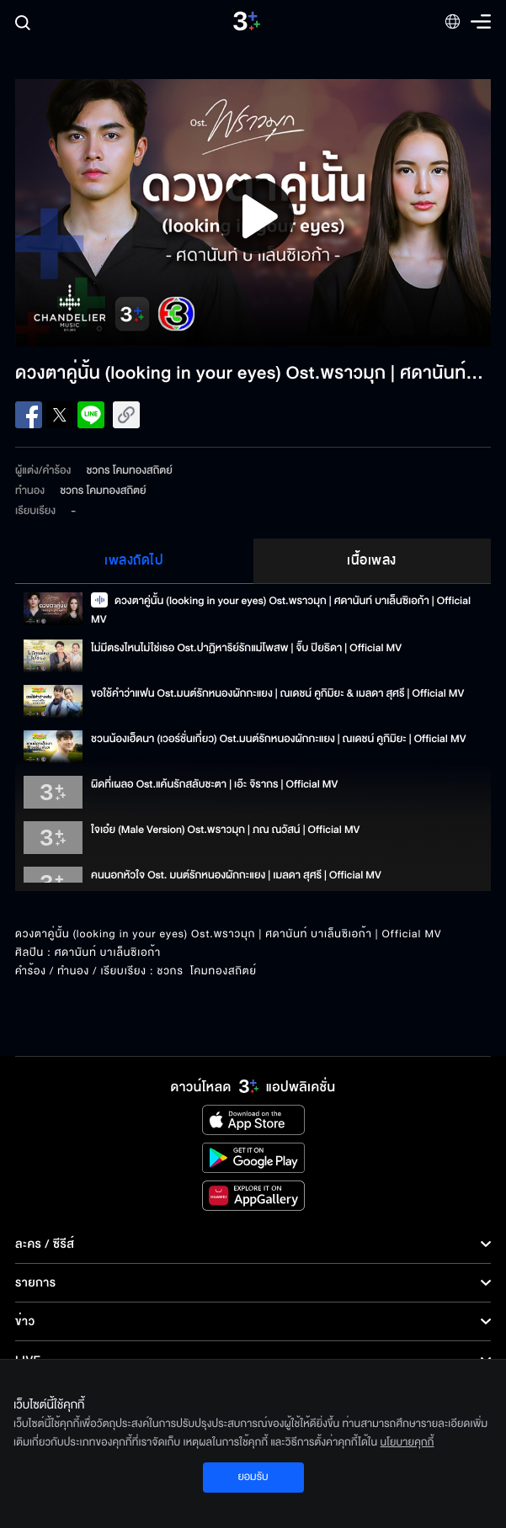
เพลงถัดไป (133, 560)
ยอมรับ (252, 1476)
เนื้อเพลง (372, 560)
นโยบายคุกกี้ (407, 1442)
